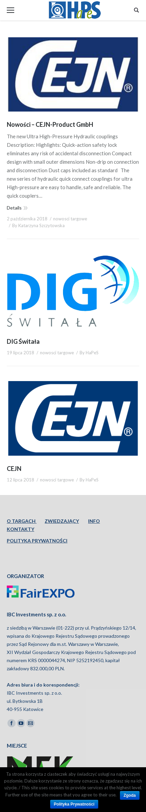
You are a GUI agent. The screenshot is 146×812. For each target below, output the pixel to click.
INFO (94, 521)
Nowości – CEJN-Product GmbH (50, 124)
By (38, 225)
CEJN (14, 468)
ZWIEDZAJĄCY (62, 521)
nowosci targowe (70, 218)
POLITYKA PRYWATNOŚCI (37, 540)
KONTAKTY (20, 529)
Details (14, 208)
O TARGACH (22, 521)
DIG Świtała (23, 341)
